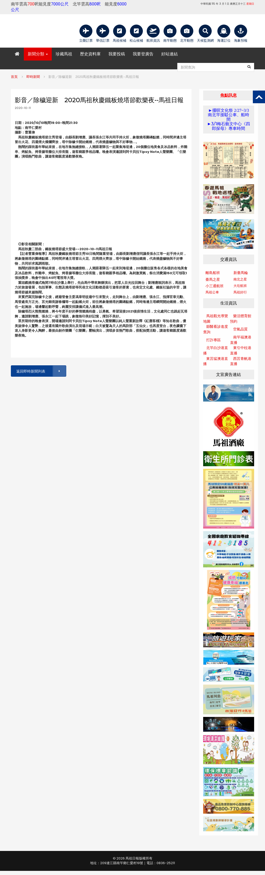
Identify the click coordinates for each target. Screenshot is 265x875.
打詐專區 (213, 340)
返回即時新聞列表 (40, 371)
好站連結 (169, 54)
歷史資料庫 (90, 54)
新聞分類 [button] (38, 54)
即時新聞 (33, 77)
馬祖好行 (240, 292)
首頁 (14, 77)
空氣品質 (240, 329)
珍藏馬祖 (64, 54)
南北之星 (240, 279)
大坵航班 (240, 285)
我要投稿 (116, 54)
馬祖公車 (212, 292)
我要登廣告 (143, 54)
